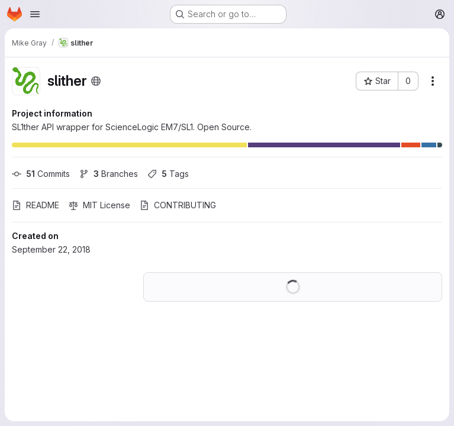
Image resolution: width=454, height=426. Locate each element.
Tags (168, 174)
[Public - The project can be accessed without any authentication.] (96, 81)
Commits (41, 174)
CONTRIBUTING (178, 205)
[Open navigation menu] (34, 14)
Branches (108, 174)
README (35, 205)
